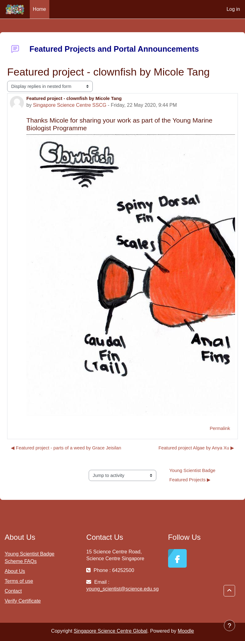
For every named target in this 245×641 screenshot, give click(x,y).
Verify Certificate (23, 601)
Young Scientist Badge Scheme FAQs (29, 557)
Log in (233, 9)
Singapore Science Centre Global (110, 631)
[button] (229, 590)
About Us (15, 571)
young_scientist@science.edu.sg (122, 588)
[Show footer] (229, 625)
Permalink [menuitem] (220, 428)
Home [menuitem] (39, 9)
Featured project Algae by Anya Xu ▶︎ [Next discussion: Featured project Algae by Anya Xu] (196, 447)
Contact (13, 591)
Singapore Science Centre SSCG (69, 105)
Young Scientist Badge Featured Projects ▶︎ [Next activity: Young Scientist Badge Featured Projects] (192, 475)
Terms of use (19, 581)
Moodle (186, 631)
